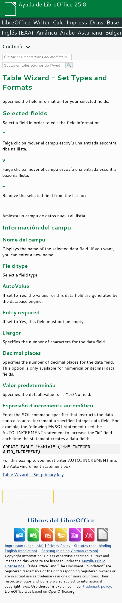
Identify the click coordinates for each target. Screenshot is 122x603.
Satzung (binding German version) (69, 550)
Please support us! (28, 495)
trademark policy (97, 586)
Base (113, 22)
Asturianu (90, 32)
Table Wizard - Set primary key (33, 474)
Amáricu (46, 32)
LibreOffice (15, 22)
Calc (58, 22)
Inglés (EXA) (17, 32)
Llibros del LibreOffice (61, 520)
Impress (77, 22)
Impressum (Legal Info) (24, 545)
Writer (41, 22)
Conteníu (13, 46)
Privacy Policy (58, 545)
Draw (97, 22)
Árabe (67, 32)
